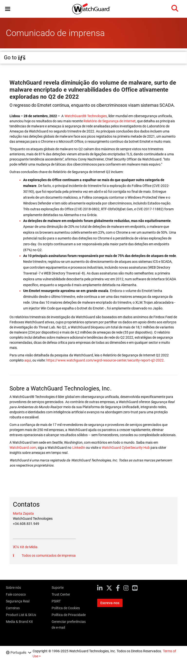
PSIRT (56, 601)
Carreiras (13, 608)
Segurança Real (17, 601)
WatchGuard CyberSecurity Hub (126, 448)
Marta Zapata (23, 513)
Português (18, 652)
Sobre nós (13, 588)
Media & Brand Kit (19, 622)
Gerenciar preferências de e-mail (69, 624)
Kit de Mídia (28, 547)
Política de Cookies (66, 608)
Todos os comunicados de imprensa (48, 555)
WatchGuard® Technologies (86, 116)
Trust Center (61, 594)
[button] (7, 9)
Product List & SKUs (21, 615)
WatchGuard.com (22, 448)
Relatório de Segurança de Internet (110, 121)
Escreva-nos (109, 603)
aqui (27, 360)
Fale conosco (16, 594)
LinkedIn (79, 448)
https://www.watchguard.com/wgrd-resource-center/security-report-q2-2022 (105, 360)
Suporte (58, 588)
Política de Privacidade (69, 615)
